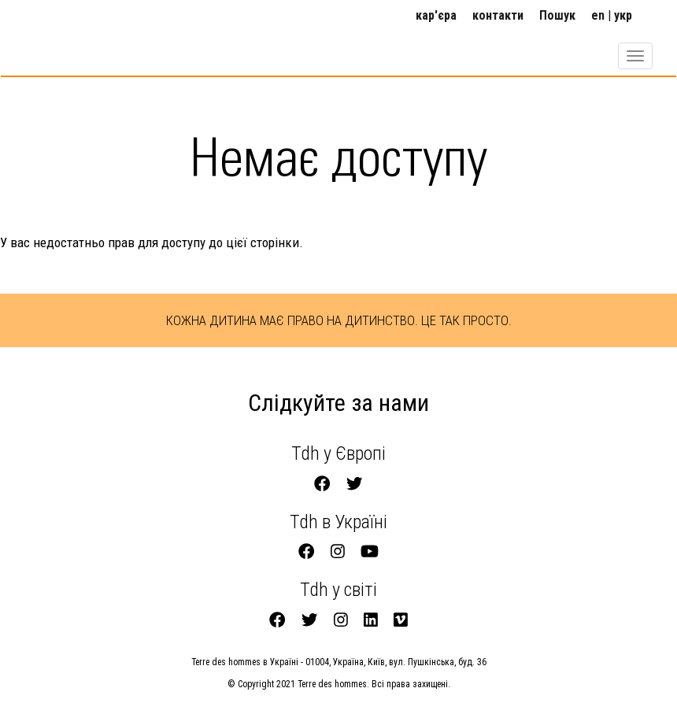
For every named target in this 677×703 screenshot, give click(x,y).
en (598, 15)
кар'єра (436, 15)
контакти (497, 15)
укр (623, 15)
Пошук (557, 15)
